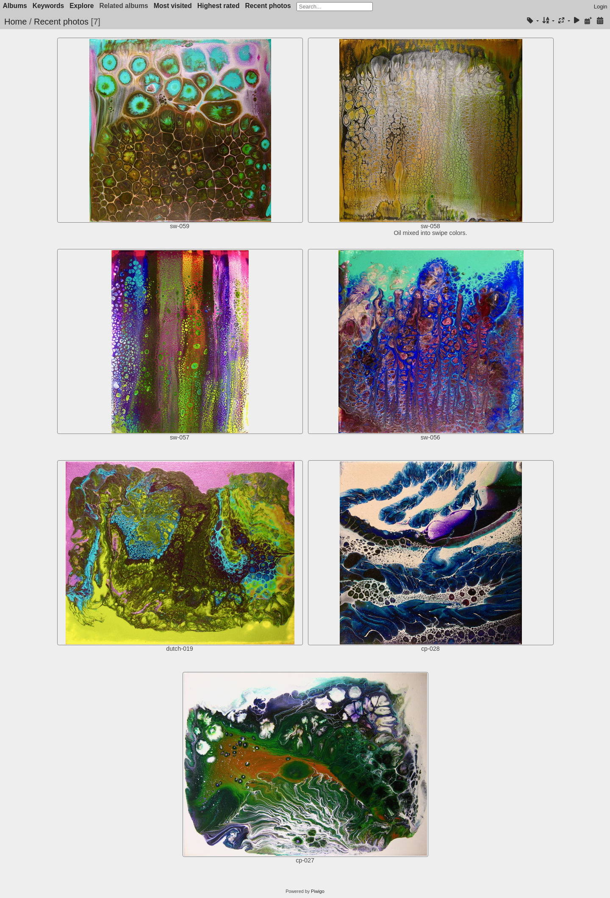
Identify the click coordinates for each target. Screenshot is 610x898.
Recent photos (268, 5)
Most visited (173, 5)
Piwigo (317, 891)
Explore (81, 5)
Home (15, 21)
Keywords (48, 5)
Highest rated (218, 5)
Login (600, 6)
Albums (15, 5)
